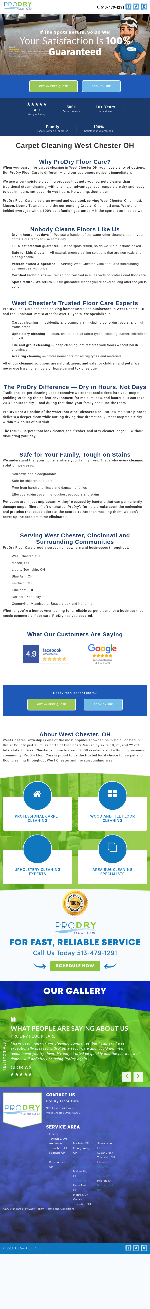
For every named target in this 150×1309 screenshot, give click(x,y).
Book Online (101, 86)
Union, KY (103, 1176)
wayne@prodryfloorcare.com (65, 1122)
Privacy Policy (34, 1209)
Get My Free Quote (53, 86)
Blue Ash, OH (81, 1167)
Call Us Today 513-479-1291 (75, 953)
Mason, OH (80, 1181)
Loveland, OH (58, 1157)
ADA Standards (13, 1209)
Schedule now (75, 966)
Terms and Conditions (60, 1209)
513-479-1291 (54, 1117)
